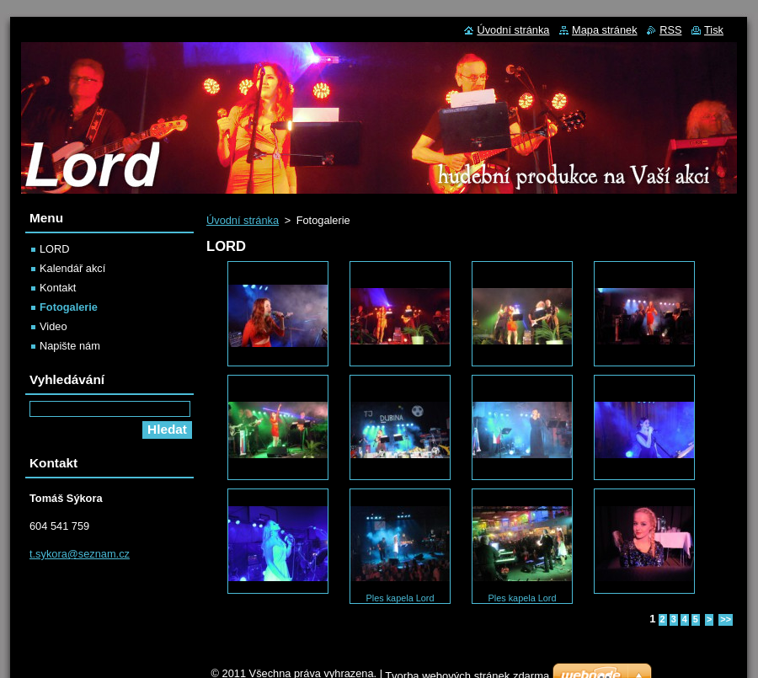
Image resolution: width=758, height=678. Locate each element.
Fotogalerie (69, 307)
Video (53, 326)
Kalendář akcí (72, 268)
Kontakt (58, 287)
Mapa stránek (605, 30)
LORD (55, 249)
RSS (670, 30)
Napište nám (70, 345)
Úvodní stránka (242, 220)
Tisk (713, 30)
